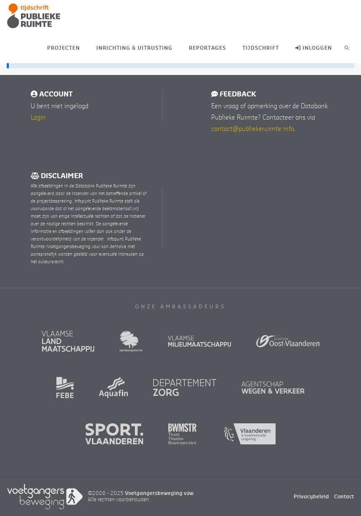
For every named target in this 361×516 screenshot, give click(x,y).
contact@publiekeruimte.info (252, 128)
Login (38, 117)
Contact (344, 496)
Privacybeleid (311, 496)
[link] (347, 47)
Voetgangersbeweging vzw (159, 493)
